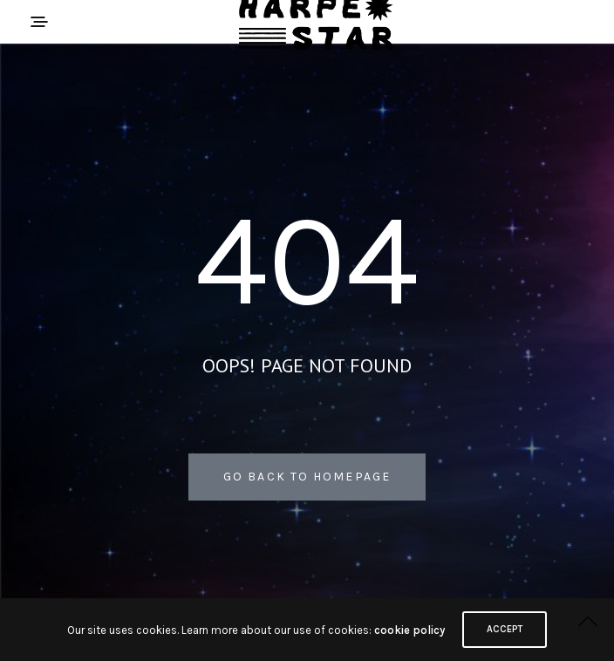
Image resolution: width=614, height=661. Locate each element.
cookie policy (409, 630)
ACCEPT (504, 629)
